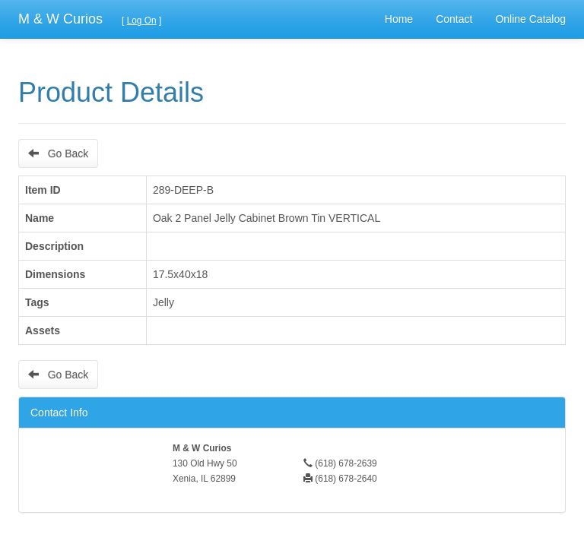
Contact (454, 19)
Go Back (58, 153)
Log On (142, 20)
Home (399, 19)
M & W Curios (60, 19)
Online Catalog (530, 19)
